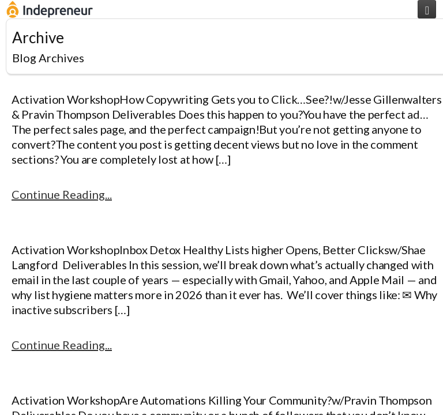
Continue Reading (58, 194)
